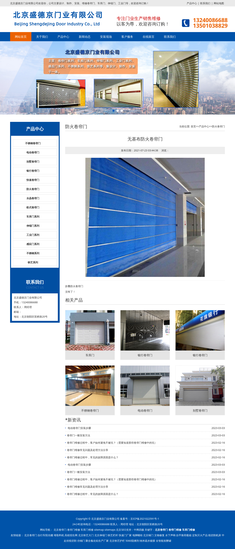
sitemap (99, 529)
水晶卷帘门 (32, 198)
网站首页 (21, 37)
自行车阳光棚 (45, 535)
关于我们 (42, 37)
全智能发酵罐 (163, 540)
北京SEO (121, 529)
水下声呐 (170, 535)
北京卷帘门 (60, 529)
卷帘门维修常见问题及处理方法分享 (87, 450)
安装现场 (106, 37)
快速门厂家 (125, 535)
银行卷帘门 (32, 170)
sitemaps (109, 529)
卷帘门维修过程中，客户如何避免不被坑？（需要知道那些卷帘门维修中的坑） (112, 442)
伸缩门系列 (32, 225)
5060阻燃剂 (132, 540)
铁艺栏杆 (113, 535)
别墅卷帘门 (32, 161)
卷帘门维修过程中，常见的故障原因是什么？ (92, 457)
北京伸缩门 (100, 535)
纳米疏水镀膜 (147, 540)
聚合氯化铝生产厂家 (97, 540)
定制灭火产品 (200, 535)
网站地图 (219, 3)
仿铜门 (81, 540)
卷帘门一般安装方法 (78, 435)
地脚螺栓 (137, 535)
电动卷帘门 (32, 152)
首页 (193, 126)
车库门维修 (87, 529)
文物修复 (159, 535)
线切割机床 (214, 535)
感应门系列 (32, 244)
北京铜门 (148, 535)
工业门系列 (32, 235)
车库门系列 (32, 216)
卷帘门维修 (73, 529)
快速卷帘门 (32, 180)
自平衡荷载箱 (183, 535)
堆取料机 (59, 535)
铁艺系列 (33, 262)
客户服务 (127, 37)
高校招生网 (71, 535)
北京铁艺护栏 (117, 540)
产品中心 (192, 3)
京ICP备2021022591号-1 (144, 518)
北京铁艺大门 (86, 535)
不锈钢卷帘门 (33, 143)
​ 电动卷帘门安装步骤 (79, 428)
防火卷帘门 (32, 189)
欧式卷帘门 (32, 207)
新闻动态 (85, 37)
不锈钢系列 (32, 253)
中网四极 (139, 529)
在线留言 (148, 37)
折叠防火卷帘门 (74, 286)
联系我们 (205, 3)
